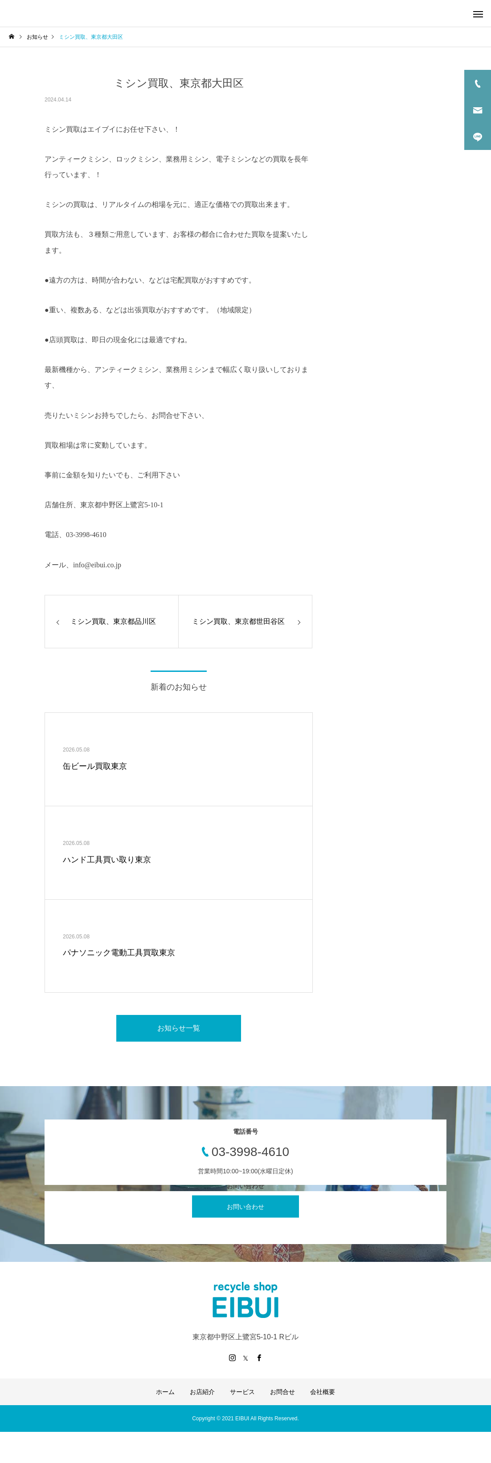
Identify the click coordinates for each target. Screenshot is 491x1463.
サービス (242, 1391)
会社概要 (322, 1391)
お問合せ (282, 1391)
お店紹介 (202, 1391)
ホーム (165, 1391)
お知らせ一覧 (178, 1028)
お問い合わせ (245, 1206)
